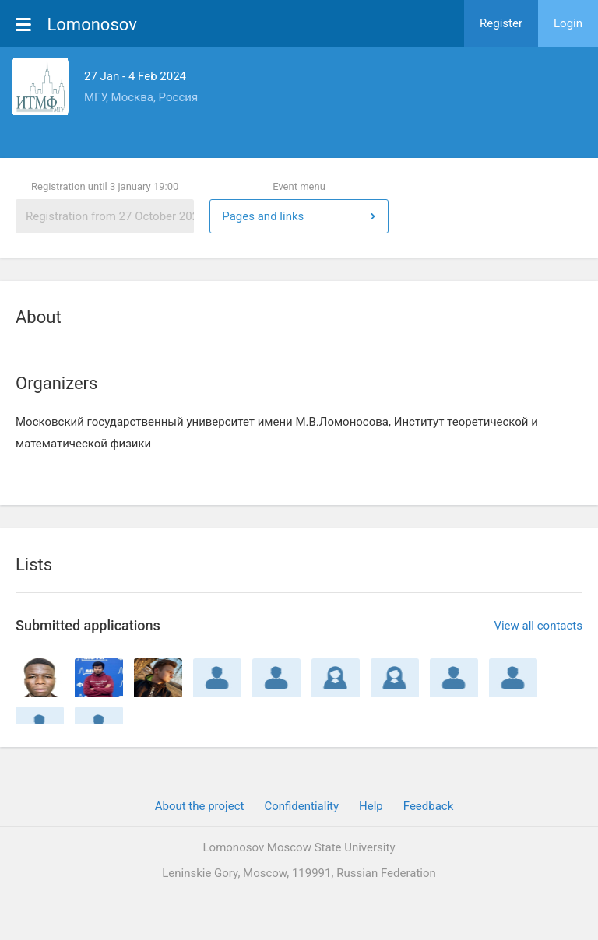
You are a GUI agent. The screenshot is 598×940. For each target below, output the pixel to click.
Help (371, 806)
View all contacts (538, 626)
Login (568, 23)
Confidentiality (301, 806)
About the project (199, 806)
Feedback (428, 806)
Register (501, 23)
